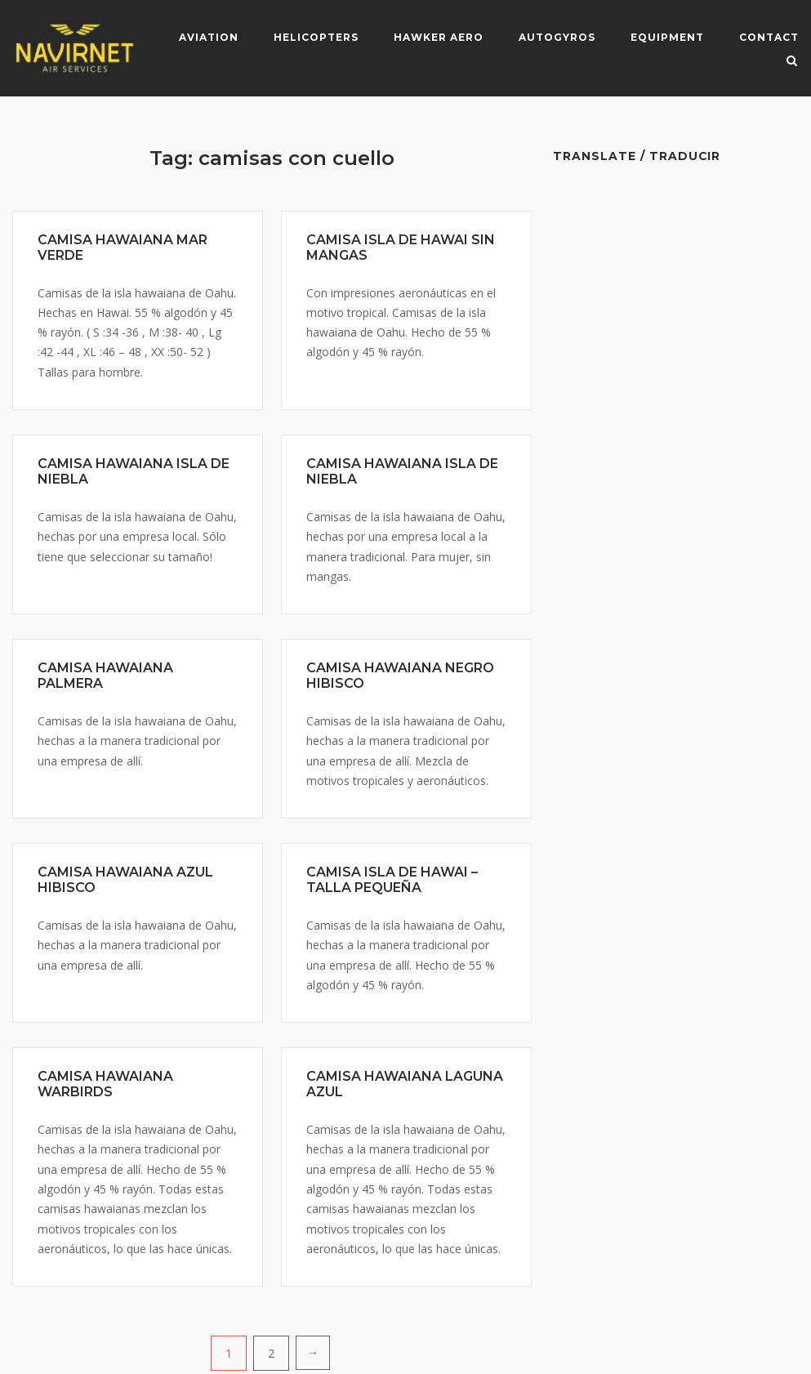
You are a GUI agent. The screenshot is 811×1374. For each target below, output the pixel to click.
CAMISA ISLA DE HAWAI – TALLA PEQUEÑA (392, 879)
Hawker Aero (438, 37)
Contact (769, 37)
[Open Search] (792, 62)
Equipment (667, 37)
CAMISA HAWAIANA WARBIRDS (105, 1084)
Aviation (208, 37)
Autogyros (557, 37)
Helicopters (316, 37)
